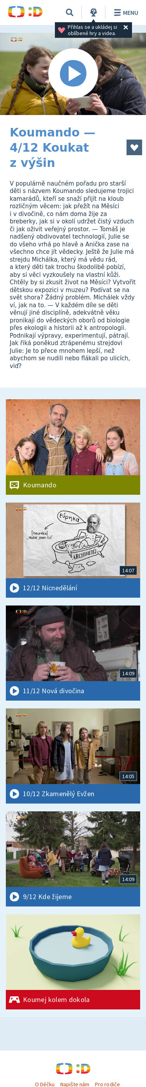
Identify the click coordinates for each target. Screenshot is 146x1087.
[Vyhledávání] (69, 12)
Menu (124, 12)
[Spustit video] (73, 74)
